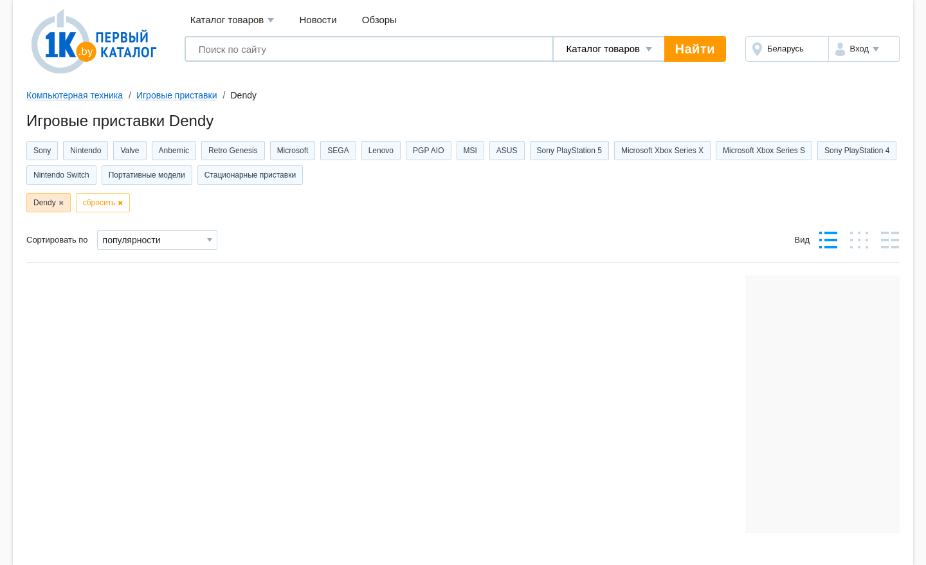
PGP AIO (428, 150)
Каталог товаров (232, 20)
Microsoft (293, 150)
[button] (864, 49)
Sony (42, 150)
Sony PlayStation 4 (856, 150)
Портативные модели (147, 175)
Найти (695, 49)
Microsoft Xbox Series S (764, 150)
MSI (470, 150)
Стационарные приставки (250, 175)
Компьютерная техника (74, 95)
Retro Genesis (233, 150)
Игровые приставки (176, 95)
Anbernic (174, 150)
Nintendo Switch (61, 175)
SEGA (338, 150)
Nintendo (85, 150)
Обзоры (379, 19)
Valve (129, 150)
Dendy (44, 202)
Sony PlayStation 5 (569, 150)
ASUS (507, 150)
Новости (318, 19)
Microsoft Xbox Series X (662, 150)
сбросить (99, 202)
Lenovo (381, 150)
